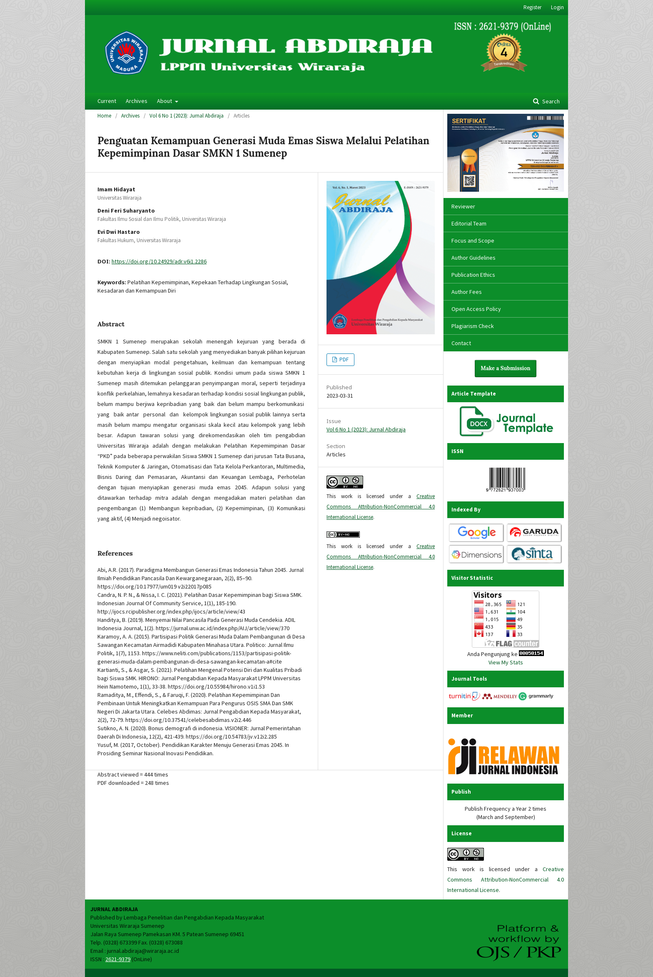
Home (104, 115)
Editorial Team (468, 223)
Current (106, 101)
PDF (343, 359)
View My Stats (506, 662)
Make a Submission (505, 368)
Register (532, 7)
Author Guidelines (473, 257)
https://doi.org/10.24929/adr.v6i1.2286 (159, 261)
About (165, 101)
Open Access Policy (476, 309)
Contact (461, 343)
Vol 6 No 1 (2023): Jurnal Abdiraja (187, 115)
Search (550, 101)
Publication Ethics (473, 274)
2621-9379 (117, 959)
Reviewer (463, 206)
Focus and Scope (472, 240)
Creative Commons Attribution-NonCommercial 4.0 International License (380, 507)
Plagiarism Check (472, 326)
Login (557, 7)
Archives (136, 101)
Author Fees (466, 292)
